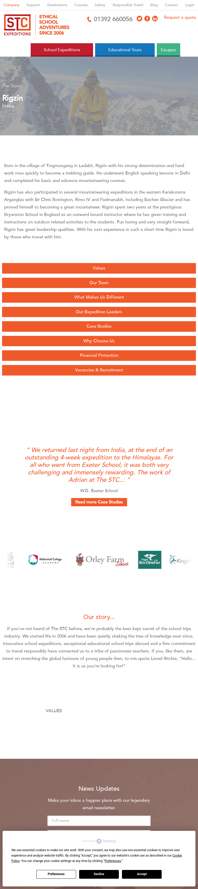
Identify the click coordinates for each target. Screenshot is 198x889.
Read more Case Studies (99, 502)
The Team (11, 86)
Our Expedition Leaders (99, 312)
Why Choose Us (99, 341)
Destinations (57, 5)
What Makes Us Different (99, 297)
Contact (171, 5)
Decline (99, 874)
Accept (142, 874)
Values (99, 268)
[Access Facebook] (147, 18)
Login (189, 5)
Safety (100, 5)
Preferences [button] (112, 861)
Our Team (99, 282)
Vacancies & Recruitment (99, 370)
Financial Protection (99, 355)
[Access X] (139, 18)
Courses (81, 5)
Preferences (56, 874)
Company (11, 5)
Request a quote (180, 17)
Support (33, 5)
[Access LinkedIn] (155, 18)
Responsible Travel (128, 5)
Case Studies (99, 326)
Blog (154, 5)
